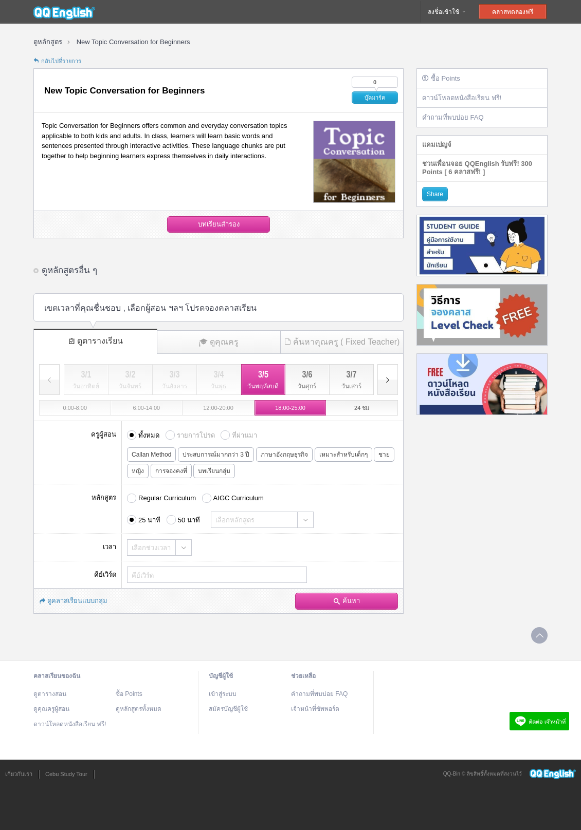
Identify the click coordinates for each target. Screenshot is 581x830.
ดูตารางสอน (49, 693)
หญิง (138, 471)
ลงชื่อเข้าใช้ (447, 11)
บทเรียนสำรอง (219, 224)
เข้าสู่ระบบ (223, 693)
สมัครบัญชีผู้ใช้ (228, 708)
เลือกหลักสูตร (235, 520)
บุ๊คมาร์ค (375, 98)
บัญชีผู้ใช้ (221, 676)
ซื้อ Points (441, 78)
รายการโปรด (196, 435)
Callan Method (151, 454)
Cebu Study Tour (66, 774)
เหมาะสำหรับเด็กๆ (343, 454)
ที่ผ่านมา (244, 435)
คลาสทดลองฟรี (512, 11)
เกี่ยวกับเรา (18, 774)
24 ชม (361, 408)
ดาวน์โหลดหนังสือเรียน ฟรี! (461, 98)
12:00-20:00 (218, 408)
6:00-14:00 (146, 408)
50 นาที (189, 520)
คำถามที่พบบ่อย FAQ (453, 117)
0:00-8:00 (75, 408)
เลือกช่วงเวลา (151, 548)
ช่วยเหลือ (303, 676)
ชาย (384, 454)
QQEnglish (64, 12)
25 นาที (149, 520)
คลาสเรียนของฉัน (56, 676)
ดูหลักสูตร (47, 42)
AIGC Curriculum (238, 498)
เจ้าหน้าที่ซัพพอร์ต (315, 708)
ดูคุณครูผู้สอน (51, 708)
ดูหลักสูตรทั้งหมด (138, 708)
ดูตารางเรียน (95, 340)
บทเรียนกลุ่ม (214, 471)
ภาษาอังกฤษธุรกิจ (284, 454)
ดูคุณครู (219, 342)
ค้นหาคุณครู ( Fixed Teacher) (342, 341)
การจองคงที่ (171, 471)
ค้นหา (347, 601)
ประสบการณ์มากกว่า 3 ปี (216, 454)
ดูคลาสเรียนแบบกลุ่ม (73, 601)
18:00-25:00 (290, 408)
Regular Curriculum (167, 498)
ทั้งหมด (148, 435)
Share (435, 194)
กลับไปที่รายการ (57, 61)
